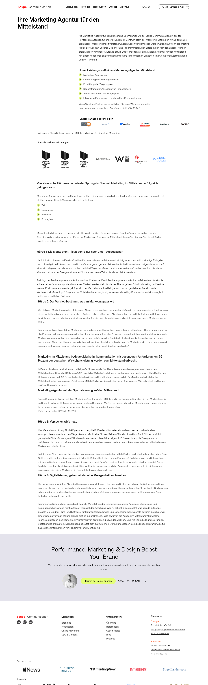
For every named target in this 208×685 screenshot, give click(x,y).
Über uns (109, 622)
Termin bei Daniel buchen (98, 580)
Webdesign (66, 626)
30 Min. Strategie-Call (172, 6)
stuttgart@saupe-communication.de (166, 629)
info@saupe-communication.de (164, 649)
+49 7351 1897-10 (157, 653)
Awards (146, 6)
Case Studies (111, 630)
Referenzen (110, 626)
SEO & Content (68, 634)
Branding (65, 622)
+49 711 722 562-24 (158, 633)
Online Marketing (69, 630)
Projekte (85, 6)
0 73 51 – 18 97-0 (65, 411)
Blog (106, 634)
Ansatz (113, 6)
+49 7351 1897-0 (129, 108)
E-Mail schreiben (129, 581)
